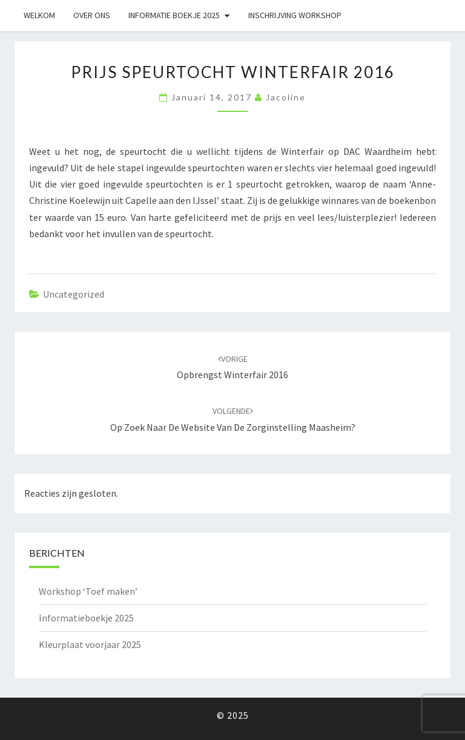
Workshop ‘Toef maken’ (88, 591)
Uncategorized (73, 294)
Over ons (91, 15)
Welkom (39, 15)
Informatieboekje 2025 (86, 618)
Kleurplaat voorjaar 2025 (90, 644)
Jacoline (286, 97)
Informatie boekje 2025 (174, 15)
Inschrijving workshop (294, 15)
